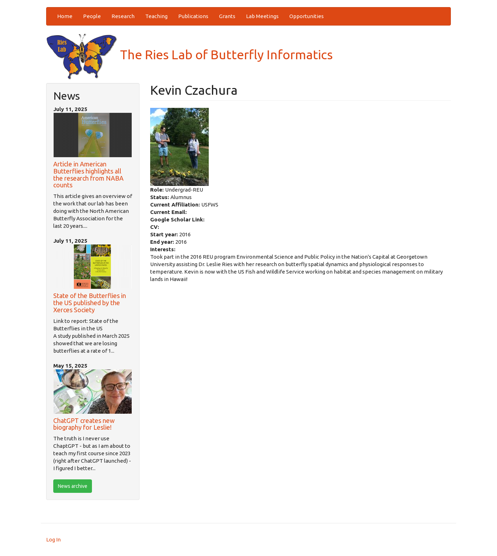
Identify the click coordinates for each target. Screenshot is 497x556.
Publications (193, 16)
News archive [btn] (72, 486)
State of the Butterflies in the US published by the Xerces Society (89, 302)
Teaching (156, 16)
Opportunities (306, 16)
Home (64, 16)
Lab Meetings (262, 16)
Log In (53, 539)
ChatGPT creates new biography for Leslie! (84, 424)
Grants (227, 16)
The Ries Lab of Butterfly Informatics (189, 54)
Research (123, 16)
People (92, 16)
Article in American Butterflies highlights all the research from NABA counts (88, 174)
